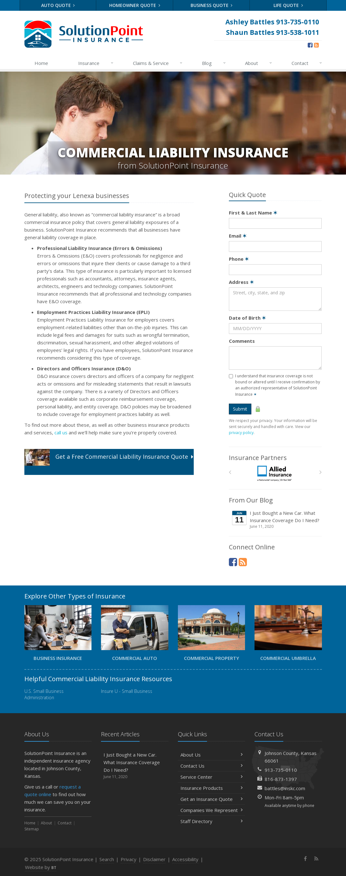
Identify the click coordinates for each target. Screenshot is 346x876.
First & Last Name (253, 212)
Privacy (128, 859)
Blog (214, 63)
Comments (242, 341)
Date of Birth (247, 318)
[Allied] (275, 474)
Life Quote (288, 5)
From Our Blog (251, 500)
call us (60, 432)
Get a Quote (108, 461)
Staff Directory (211, 821)
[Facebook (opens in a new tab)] (310, 45)
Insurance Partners (258, 457)
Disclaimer (154, 859)
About (259, 63)
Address (241, 282)
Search (106, 859)
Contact (307, 63)
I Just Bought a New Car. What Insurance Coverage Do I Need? (275, 519)
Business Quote (212, 5)
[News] (316, 45)
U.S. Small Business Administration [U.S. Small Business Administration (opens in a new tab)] (44, 694)
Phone (239, 259)
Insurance (96, 63)
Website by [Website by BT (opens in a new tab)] (40, 867)
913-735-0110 (281, 770)
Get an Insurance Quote (211, 799)
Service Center (211, 777)
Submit (240, 409)
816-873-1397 (281, 779)
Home (41, 63)
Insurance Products (211, 788)
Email (238, 236)
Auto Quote (58, 5)
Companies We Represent (211, 810)
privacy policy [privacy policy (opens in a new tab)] (241, 432)
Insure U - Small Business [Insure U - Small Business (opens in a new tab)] (126, 691)
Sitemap (31, 829)
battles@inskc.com (285, 788)
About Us (211, 754)
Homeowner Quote (134, 5)
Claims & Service (158, 63)
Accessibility (185, 859)
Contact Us (211, 766)
